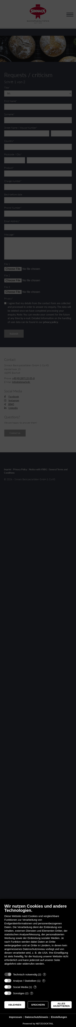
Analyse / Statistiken (25, 980)
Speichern (38, 1004)
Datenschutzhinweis (36, 1017)
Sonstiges (19, 993)
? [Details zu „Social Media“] (35, 987)
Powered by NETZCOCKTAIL (38, 1023)
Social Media (20, 987)
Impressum (15, 1017)
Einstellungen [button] (59, 1017)
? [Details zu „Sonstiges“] (31, 993)
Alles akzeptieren (61, 1004)
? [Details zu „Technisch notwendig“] (44, 974)
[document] (38, 937)
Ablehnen (14, 1004)
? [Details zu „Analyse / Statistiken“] (43, 980)
